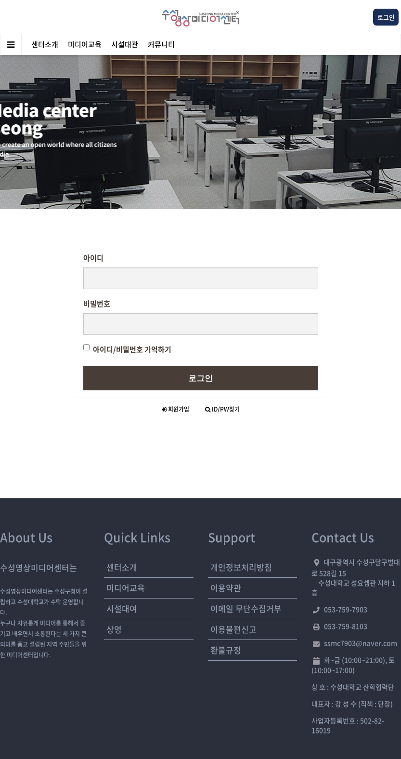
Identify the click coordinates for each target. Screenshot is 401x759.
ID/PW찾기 (222, 409)
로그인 (200, 378)
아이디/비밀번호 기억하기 (127, 349)
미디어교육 (85, 44)
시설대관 (124, 44)
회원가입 (175, 409)
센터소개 (44, 44)
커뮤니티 (161, 44)
